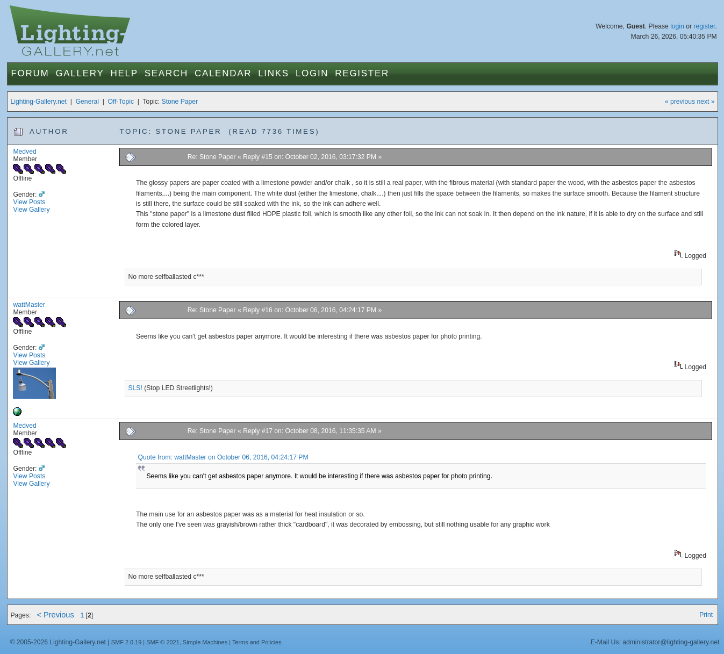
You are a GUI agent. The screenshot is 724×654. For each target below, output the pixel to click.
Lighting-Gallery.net (38, 101)
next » (705, 101)
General (87, 101)
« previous (680, 101)
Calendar (223, 73)
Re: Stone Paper (212, 157)
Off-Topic (121, 101)
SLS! (135, 388)
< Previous (55, 614)
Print (706, 615)
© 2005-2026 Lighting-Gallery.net (57, 642)
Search (166, 73)
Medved (24, 151)
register (704, 26)
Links (273, 73)
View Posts (29, 202)
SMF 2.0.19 (126, 642)
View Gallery (31, 209)
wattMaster (29, 304)
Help (124, 73)
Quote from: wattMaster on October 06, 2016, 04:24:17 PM (223, 457)
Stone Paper (180, 101)
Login (312, 73)
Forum (30, 73)
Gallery (79, 73)
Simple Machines (205, 642)
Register (362, 73)
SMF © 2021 (163, 642)
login (677, 26)
